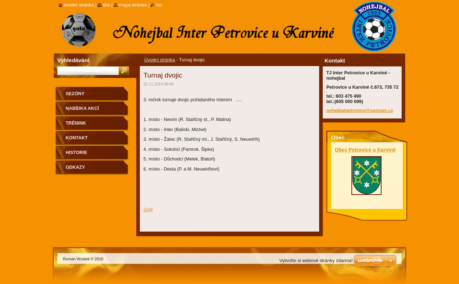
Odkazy (75, 167)
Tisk (106, 5)
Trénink (76, 123)
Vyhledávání (73, 60)
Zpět (148, 209)
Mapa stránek (133, 5)
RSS (159, 5)
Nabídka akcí (82, 108)
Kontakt (77, 137)
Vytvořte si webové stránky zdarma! (316, 260)
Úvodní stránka (159, 59)
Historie (76, 152)
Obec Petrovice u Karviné (365, 150)
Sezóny (75, 93)
